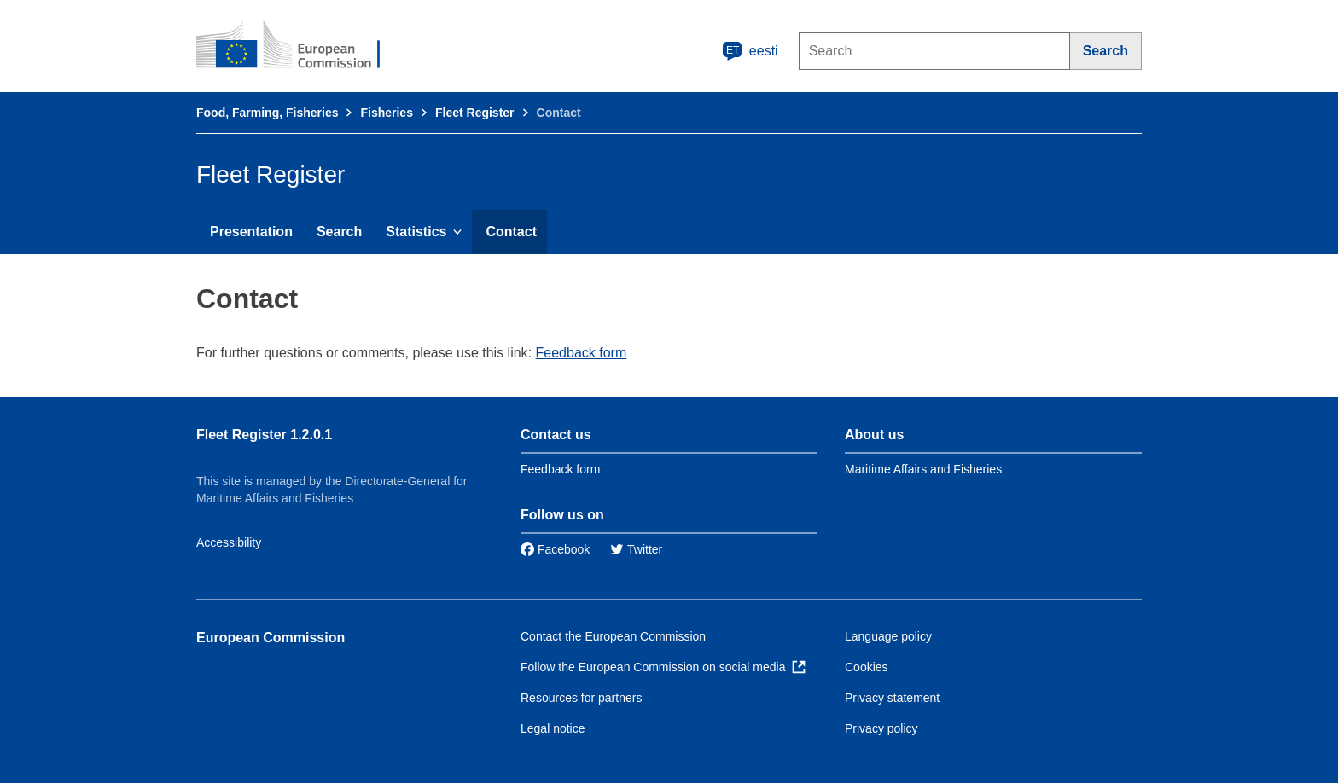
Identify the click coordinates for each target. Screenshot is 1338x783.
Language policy (888, 636)
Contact (511, 231)
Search (339, 231)
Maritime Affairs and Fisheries (923, 469)
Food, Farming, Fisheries (267, 112)
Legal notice (553, 728)
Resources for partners (581, 698)
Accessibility (228, 542)
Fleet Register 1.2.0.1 (264, 434)
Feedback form (581, 352)
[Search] (1106, 51)
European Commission (270, 637)
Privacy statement (892, 698)
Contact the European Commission (613, 636)
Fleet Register (475, 112)
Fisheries (386, 112)
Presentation (251, 231)
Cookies (866, 667)
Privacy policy (881, 728)
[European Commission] (299, 46)
